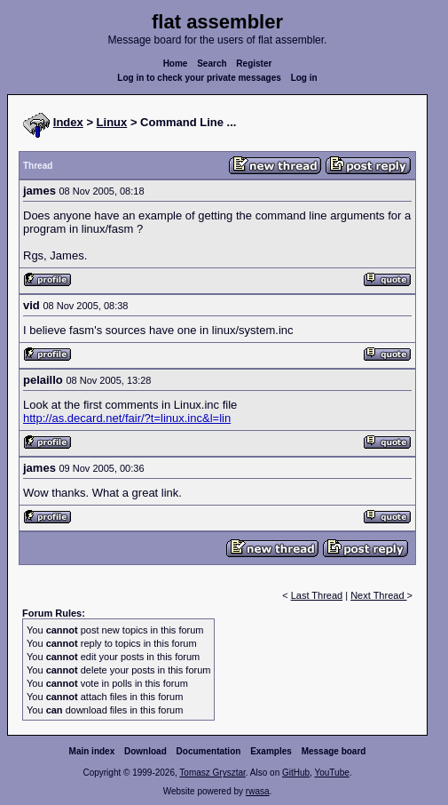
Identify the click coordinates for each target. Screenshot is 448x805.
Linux (112, 122)
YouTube (331, 772)
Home (175, 63)
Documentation (209, 751)
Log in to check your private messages (199, 78)
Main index (92, 751)
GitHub (296, 772)
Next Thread (378, 595)
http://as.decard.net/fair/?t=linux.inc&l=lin (127, 418)
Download (145, 751)
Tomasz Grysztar (212, 772)
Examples (271, 751)
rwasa (258, 791)
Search (211, 63)
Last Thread (317, 595)
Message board (334, 751)
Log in (304, 78)
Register (253, 63)
